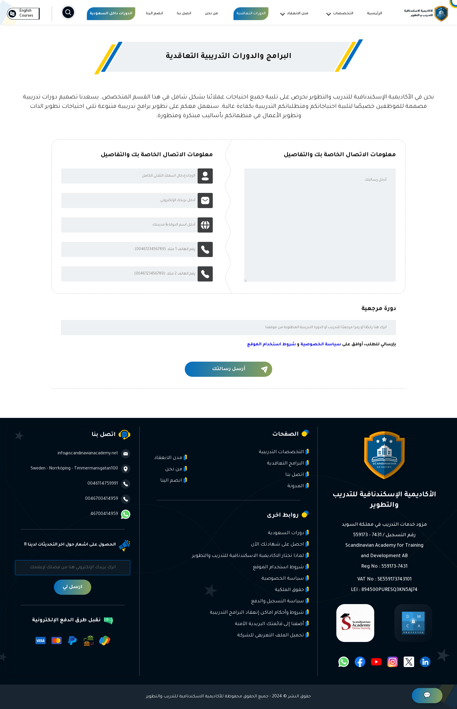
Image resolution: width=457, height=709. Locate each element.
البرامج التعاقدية (288, 463)
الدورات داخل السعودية (111, 14)
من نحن (211, 14)
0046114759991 (108, 484)
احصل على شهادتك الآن (280, 544)
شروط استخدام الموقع (271, 344)
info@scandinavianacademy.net (94, 453)
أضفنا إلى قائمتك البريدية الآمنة (272, 624)
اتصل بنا (184, 14)
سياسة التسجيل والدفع (280, 601)
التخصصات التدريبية (284, 452)
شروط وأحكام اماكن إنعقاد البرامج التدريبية (259, 612)
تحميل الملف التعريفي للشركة (273, 635)
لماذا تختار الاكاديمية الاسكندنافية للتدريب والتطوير (250, 556)
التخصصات (339, 14)
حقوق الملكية (292, 590)
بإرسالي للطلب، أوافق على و (321, 344)
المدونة (298, 486)
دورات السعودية (288, 533)
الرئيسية (374, 14)
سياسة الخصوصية (320, 344)
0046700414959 (107, 499)
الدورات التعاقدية (251, 14)
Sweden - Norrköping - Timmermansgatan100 (80, 469)
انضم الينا (154, 14)
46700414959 (110, 514)
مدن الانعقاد (294, 14)
